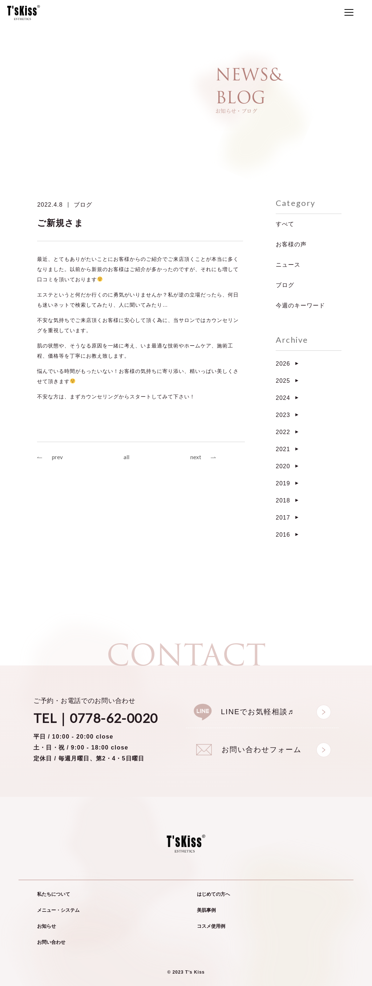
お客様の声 (291, 244)
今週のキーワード (300, 305)
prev (57, 457)
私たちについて (53, 894)
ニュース (288, 265)
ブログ (83, 205)
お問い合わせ (51, 942)
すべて (285, 224)
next (195, 457)
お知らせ (46, 926)
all (126, 457)
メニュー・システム (58, 910)
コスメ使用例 (211, 926)
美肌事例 (206, 910)
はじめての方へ (213, 894)
